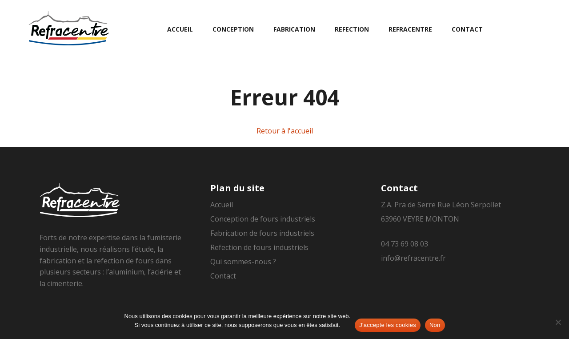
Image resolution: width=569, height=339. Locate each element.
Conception (233, 29)
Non (435, 325)
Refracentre (410, 29)
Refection (352, 29)
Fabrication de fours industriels (262, 233)
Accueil (180, 29)
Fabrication (294, 29)
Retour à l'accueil (284, 131)
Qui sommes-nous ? (243, 261)
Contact (467, 29)
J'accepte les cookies (387, 325)
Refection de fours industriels (259, 247)
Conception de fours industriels (262, 219)
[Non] (557, 322)
